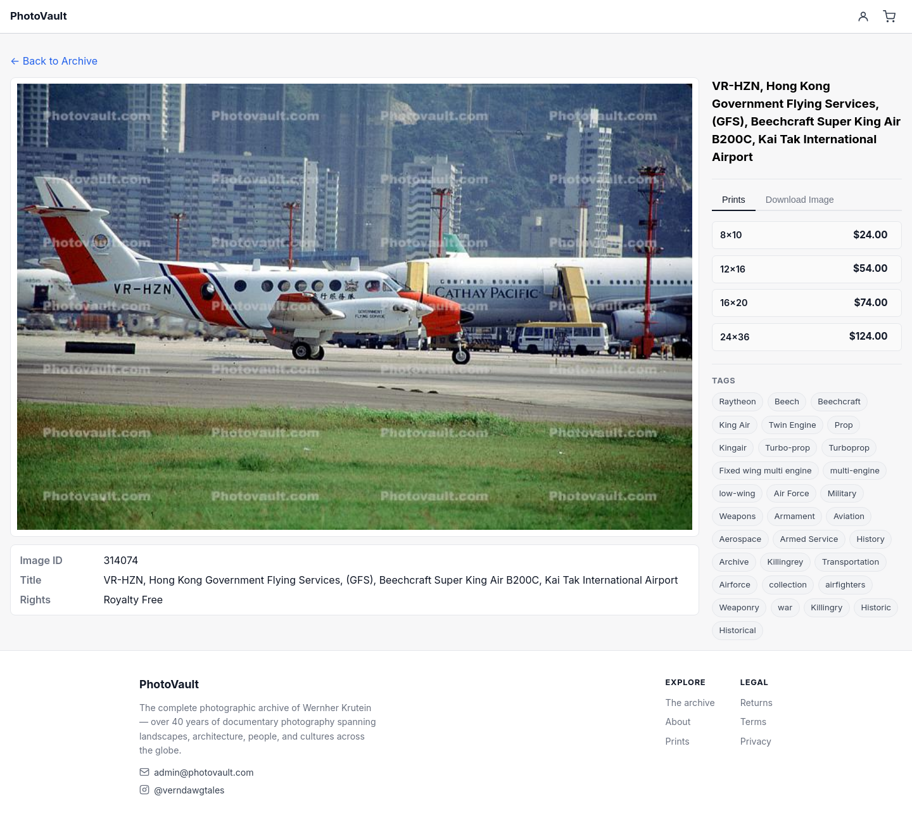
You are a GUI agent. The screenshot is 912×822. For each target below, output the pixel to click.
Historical (737, 630)
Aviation (848, 516)
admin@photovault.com (203, 772)
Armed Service (809, 539)
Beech (787, 401)
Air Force (791, 493)
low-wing (737, 493)
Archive (734, 561)
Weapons (737, 516)
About (678, 721)
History (870, 539)
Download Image (800, 200)
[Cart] (889, 16)
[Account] (863, 16)
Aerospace (740, 539)
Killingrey (786, 561)
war (785, 607)
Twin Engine (792, 425)
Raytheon (737, 401)
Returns (756, 702)
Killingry (826, 607)
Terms (753, 721)
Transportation (851, 561)
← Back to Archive (54, 61)
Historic (876, 607)
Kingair (732, 447)
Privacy (755, 741)
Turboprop (849, 447)
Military (842, 493)
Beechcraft (839, 401)
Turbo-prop (787, 447)
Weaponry (739, 607)
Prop (844, 425)
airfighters (845, 584)
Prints (733, 200)
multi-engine (855, 470)
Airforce (734, 584)
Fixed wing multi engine (765, 470)
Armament (795, 516)
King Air (734, 425)
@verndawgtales (189, 790)
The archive (690, 702)
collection (788, 584)
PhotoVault (38, 16)
